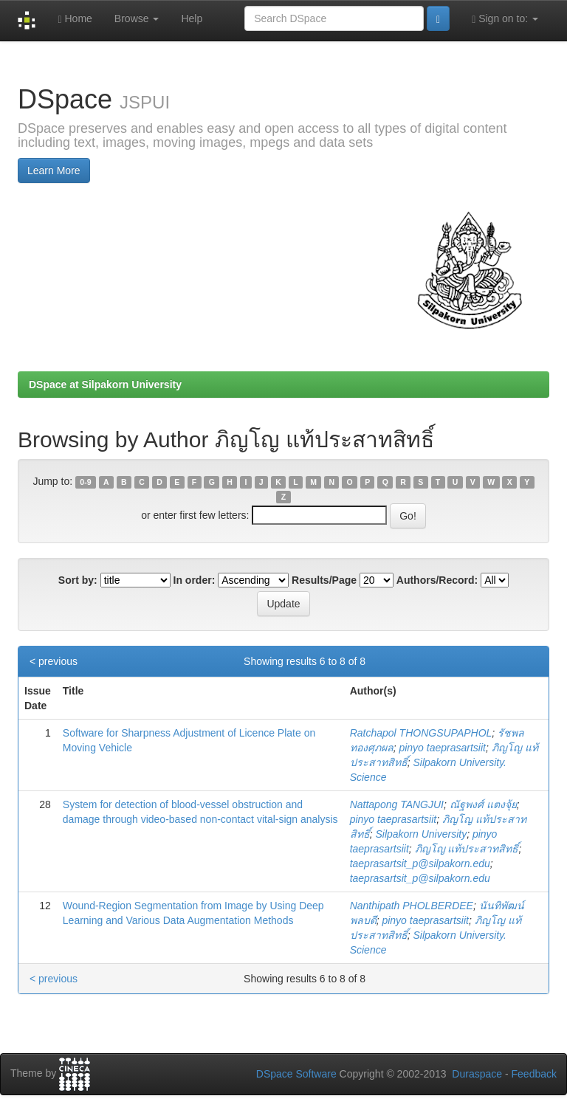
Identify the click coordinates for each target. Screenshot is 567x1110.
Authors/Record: (437, 580)
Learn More (53, 170)
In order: (194, 580)
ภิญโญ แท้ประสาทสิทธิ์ (467, 849)
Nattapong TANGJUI (397, 804)
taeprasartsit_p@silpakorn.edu (420, 863)
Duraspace (477, 1074)
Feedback (534, 1074)
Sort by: (77, 580)
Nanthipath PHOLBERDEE (411, 905)
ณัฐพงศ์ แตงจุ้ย (483, 804)
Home (75, 19)
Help (191, 18)
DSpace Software (296, 1074)
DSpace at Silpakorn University (105, 384)
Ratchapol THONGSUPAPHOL (421, 733)
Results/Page (324, 580)
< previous (54, 661)
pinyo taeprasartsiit (442, 748)
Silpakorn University (421, 834)
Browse (136, 18)
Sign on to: (505, 19)
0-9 (85, 482)
